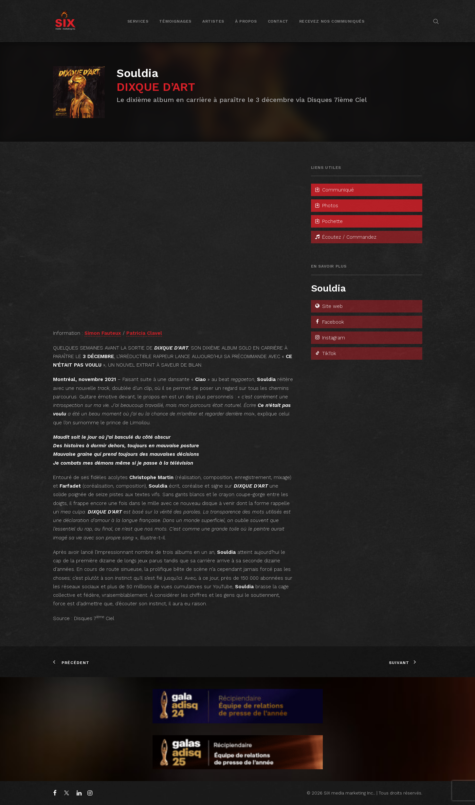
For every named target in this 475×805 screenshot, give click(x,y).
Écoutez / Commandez (345, 237)
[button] (436, 21)
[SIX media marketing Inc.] (65, 21)
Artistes (213, 21)
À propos (246, 21)
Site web (328, 306)
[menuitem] (138, 21)
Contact (278, 21)
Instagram (329, 338)
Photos (326, 206)
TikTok (325, 353)
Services (138, 21)
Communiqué (334, 190)
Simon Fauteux (102, 333)
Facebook (329, 322)
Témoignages (175, 21)
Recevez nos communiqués (332, 21)
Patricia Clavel (144, 333)
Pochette (328, 221)
